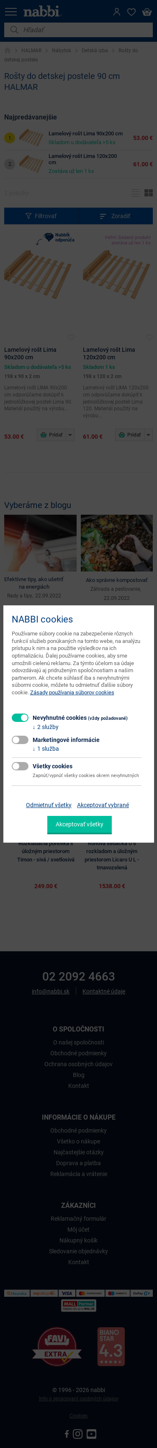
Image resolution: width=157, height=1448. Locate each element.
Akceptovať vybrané (103, 805)
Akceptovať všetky (79, 824)
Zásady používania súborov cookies (72, 692)
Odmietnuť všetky (49, 805)
